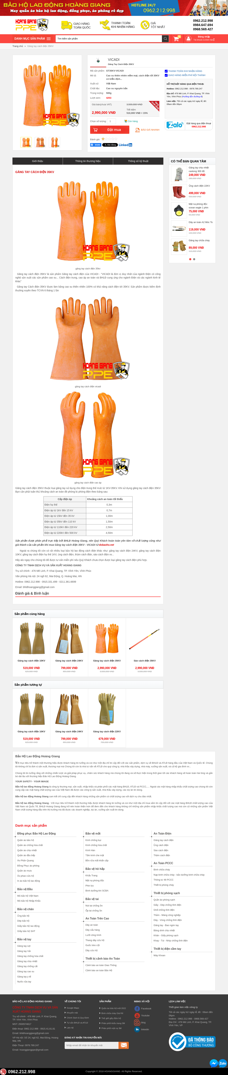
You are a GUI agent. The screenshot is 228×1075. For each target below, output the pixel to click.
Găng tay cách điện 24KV (69, 660)
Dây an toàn (92, 925)
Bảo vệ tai (92, 899)
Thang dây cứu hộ (95, 940)
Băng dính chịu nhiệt (164, 930)
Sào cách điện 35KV (145, 660)
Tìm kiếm (165, 38)
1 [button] (190, 259)
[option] (26, 142)
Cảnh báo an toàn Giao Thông (101, 965)
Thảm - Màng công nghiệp (167, 915)
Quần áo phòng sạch (164, 899)
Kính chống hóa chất (96, 845)
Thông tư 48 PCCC (163, 879)
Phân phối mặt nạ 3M (112, 1028)
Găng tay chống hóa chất (30, 956)
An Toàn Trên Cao (97, 918)
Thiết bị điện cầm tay (167, 948)
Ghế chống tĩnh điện (164, 910)
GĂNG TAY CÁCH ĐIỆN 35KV (34, 172)
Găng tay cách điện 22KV (107, 731)
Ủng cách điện (161, 845)
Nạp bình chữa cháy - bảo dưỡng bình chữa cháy (179, 874)
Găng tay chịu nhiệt (27, 961)
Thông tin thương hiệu (87, 161)
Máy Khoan (159, 955)
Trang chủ (17, 46)
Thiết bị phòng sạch (167, 893)
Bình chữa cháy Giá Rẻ (112, 1013)
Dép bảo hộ (23, 920)
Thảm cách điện (162, 855)
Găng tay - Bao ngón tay (166, 925)
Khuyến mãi (72, 1012)
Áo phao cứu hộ (25, 875)
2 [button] (194, 259)
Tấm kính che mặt (95, 855)
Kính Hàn (90, 850)
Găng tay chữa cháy (199, 240)
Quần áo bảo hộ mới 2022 (114, 1008)
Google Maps (73, 1008)
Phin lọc (90, 885)
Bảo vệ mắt (93, 833)
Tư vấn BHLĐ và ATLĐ (77, 1022)
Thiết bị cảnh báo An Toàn (103, 958)
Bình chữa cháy (162, 869)
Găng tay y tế (24, 976)
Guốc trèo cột (93, 945)
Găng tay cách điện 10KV (31, 660)
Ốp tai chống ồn (94, 910)
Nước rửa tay (24, 981)
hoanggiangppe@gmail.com (34, 1049)
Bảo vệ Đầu (25, 889)
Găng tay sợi (23, 946)
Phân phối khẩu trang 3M (113, 1023)
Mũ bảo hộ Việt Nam (27, 895)
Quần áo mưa (24, 870)
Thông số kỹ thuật (138, 161)
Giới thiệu (37, 161)
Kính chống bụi (93, 840)
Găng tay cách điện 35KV (40, 46)
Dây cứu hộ (92, 950)
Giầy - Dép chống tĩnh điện (167, 905)
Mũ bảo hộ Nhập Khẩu (28, 900)
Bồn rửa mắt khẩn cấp (97, 860)
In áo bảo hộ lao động (28, 880)
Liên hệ (70, 1027)
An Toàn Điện (162, 833)
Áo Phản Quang (25, 860)
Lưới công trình (93, 935)
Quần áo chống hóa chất (30, 845)
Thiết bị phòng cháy (164, 885)
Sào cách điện (161, 850)
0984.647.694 (203, 25)
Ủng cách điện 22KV (199, 185)
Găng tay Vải (24, 951)
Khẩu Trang (91, 875)
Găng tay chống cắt (27, 966)
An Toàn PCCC (163, 863)
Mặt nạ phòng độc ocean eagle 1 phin (198, 206)
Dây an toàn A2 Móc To (201, 222)
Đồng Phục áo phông (28, 865)
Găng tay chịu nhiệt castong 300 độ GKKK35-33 (199, 171)
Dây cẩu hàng (93, 930)
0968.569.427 (203, 29)
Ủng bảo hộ (23, 915)
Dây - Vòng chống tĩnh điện (168, 920)
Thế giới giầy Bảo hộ (111, 1018)
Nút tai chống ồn (94, 905)
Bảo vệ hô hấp (95, 868)
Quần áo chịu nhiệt (27, 850)
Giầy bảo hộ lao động (28, 926)
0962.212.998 (203, 20)
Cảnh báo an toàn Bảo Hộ (99, 970)
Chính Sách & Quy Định (78, 1017)
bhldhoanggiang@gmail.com (34, 1033)
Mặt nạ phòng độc (95, 880)
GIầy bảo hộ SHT (26, 931)
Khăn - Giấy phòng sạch (166, 935)
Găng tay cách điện (163, 840)
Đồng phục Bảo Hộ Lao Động (36, 833)
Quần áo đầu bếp (26, 855)
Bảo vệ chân (25, 909)
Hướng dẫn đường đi (192, 96)
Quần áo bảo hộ (25, 840)
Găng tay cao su (25, 971)
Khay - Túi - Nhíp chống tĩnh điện (171, 940)
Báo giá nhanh (147, 130)
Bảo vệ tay (24, 939)
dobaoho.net (106, 544)
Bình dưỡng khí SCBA (97, 890)
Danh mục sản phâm (32, 39)
